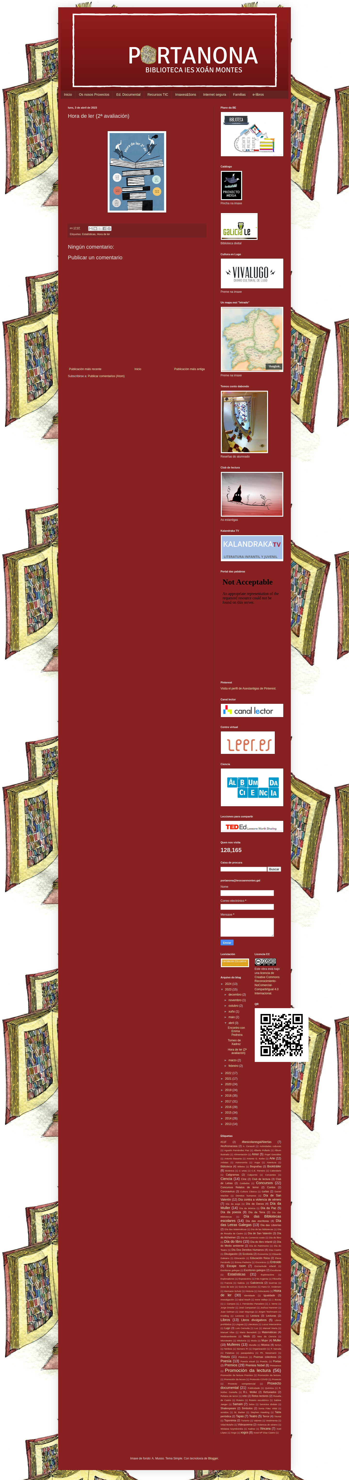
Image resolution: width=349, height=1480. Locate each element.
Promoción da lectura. (269, 1375)
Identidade (249, 1295)
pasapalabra (247, 1353)
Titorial (277, 1416)
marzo (233, 1060)
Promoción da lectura (248, 1370)
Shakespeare (228, 1408)
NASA (278, 1345)
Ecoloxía (248, 1253)
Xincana (265, 1428)
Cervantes (270, 1174)
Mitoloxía (241, 1340)
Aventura (271, 1162)
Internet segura (214, 94)
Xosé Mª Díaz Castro (264, 1432)
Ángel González (272, 1154)
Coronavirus (228, 1191)
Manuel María (270, 1328)
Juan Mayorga (246, 1311)
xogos (244, 1432)
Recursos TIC (158, 94)
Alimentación (240, 1154)
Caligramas (232, 1174)
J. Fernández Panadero (252, 1303)
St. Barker (239, 1412)
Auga (257, 1162)
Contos (271, 1187)
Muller (277, 1340)
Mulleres (233, 1344)
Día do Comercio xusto (253, 1237)
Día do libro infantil (261, 1241)
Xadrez (251, 1428)
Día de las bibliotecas (262, 1229)
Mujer (265, 1340)
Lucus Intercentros (271, 1324)
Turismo (245, 1420)
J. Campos (229, 1303)
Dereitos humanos (246, 1195)
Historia (250, 1291)
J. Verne (273, 1303)
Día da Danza (255, 1203)
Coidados (245, 1183)
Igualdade (269, 1295)
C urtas (243, 1170)
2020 (228, 1084)
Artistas (224, 1162)
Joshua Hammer (269, 1307)
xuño (232, 1011)
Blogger (213, 1458)
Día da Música (247, 1208)
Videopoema (245, 1424)
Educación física (260, 1258)
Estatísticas (88, 234)
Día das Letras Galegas (251, 1223)
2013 (228, 1124)
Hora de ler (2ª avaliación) (237, 1051)
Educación (239, 1258)
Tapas (240, 1416)
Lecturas (271, 1315)
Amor (255, 1154)
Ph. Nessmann (268, 1353)
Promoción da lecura (235, 1379)
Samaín (238, 1404)
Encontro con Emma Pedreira (236, 1031)
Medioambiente (229, 1336)
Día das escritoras (257, 1220)
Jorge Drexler (228, 1307)
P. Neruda (276, 1348)
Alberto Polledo (262, 1150)
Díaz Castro (275, 1250)
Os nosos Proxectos (94, 94)
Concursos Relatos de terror (240, 1187)
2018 (228, 1095)
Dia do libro (275, 1237)
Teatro (253, 1416)
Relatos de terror (229, 1396)
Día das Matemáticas (236, 1229)
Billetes (241, 1166)
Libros (225, 1320)
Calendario (275, 1170)
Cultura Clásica (248, 1191)
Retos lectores (260, 1395)
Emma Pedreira (243, 1262)
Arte (272, 1158)
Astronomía (241, 1162)
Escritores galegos (255, 1270)
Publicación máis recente (85, 369)
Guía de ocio (227, 1286)
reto (244, 1395)
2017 (228, 1101)
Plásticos (242, 1357)
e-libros (258, 94)
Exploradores (227, 1278)
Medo (246, 1336)
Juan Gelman (228, 1311)
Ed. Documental (128, 94)
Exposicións (244, 1278)
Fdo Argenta (261, 1278)
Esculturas (275, 1270)
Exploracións (267, 1274)
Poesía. (264, 1361)
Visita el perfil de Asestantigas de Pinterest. (248, 688)
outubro (234, 1005)
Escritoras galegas (230, 1270)
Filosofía (276, 1278)
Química (269, 1388)
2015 (228, 1112)
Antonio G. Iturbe (255, 1158)
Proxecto (276, 1379)
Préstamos (275, 1365)
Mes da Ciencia (266, 1336)
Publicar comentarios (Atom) (106, 376)
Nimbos (228, 1348)
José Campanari (247, 1307)
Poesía (226, 1361)
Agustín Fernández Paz (236, 1150)
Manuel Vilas (227, 1332)
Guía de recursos (247, 1286)
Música (265, 1344)
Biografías (256, 1166)
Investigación (227, 1299)
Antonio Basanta (233, 1158)
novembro (235, 1000)
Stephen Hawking (260, 1412)
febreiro (234, 1066)
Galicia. (241, 1283)
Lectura (254, 1315)
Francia (228, 1283)
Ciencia (226, 1179)
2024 (228, 984)
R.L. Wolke (250, 1392)
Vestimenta (272, 1420)
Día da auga (233, 1204)
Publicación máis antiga (189, 369)
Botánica (229, 1170)
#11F (224, 1141)
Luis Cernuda (242, 1328)
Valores (258, 1420)
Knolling (225, 1315)
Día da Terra (256, 1212)
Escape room (236, 1266)
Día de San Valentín (260, 1233)
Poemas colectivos (265, 1356)
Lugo (227, 1328)
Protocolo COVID (259, 1379)
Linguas (240, 1324)
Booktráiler (274, 1166)
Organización (259, 1348)
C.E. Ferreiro (258, 1170)
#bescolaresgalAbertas (256, 1142)
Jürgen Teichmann (268, 1311)
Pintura (225, 1357)
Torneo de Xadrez (234, 1042)
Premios (230, 1365)
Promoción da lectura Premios (237, 1375)
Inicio (68, 94)
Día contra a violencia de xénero (259, 1199)
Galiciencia (256, 1282)
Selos (251, 1404)
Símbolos (247, 1408)
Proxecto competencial (241, 1383)
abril (232, 1023)
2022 (228, 1073)
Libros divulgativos (254, 1320)
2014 (228, 1118)
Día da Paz (268, 1208)
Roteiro (240, 1400)
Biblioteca (226, 1166)
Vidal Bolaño (227, 1424)
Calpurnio (252, 1174)
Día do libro (233, 1241)
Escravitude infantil (265, 1266)
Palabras (229, 1353)
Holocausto (263, 1291)
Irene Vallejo (261, 1299)
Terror (265, 1416)
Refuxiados (269, 1392)
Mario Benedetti (248, 1332)
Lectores (239, 1315)
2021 (228, 1078)
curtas (265, 1191)
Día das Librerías (271, 1225)
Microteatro (226, 1340)
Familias (239, 94)
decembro (235, 994)
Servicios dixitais (268, 1404)
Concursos (264, 1183)
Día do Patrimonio (259, 1245)
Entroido (275, 1262)
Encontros (260, 1262)
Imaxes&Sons (185, 94)
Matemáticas (269, 1332)
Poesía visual (247, 1361)
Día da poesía (231, 1212)
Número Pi (242, 1348)
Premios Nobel (255, 1365)
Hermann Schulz (232, 1291)
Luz (256, 1328)
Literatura (253, 1324)
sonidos (225, 1412)
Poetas (277, 1361)
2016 (228, 1107)
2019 (228, 1090)
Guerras (273, 1283)
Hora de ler (103, 234)
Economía (262, 1254)
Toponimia (230, 1420)
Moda (254, 1340)
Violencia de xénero (267, 1424)
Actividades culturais (270, 1146)
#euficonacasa (229, 1146)
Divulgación (231, 1253)
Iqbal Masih (244, 1299)
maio (232, 1017)
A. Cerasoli (249, 1146)
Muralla (252, 1345)
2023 (228, 989)
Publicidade (254, 1388)
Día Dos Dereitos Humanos (247, 1249)
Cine (243, 1179)
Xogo (233, 1432)
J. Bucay (276, 1299)
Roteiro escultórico (259, 1400)
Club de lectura (261, 1179)
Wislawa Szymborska (232, 1428)
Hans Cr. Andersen (271, 1286)
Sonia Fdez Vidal (267, 1408)
